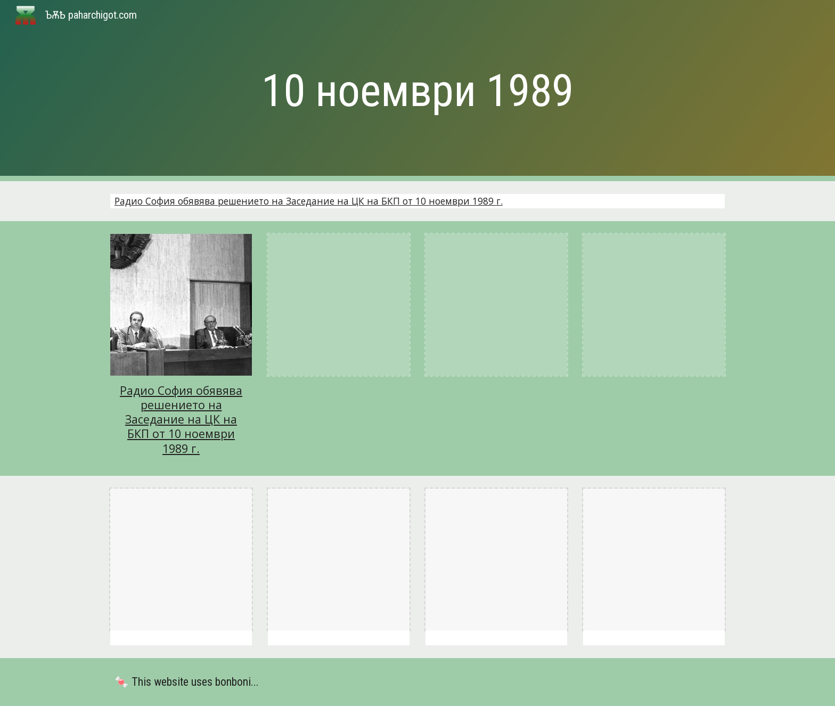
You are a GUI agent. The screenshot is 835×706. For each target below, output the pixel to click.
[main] (417, 91)
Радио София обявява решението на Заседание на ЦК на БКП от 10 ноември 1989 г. (308, 200)
